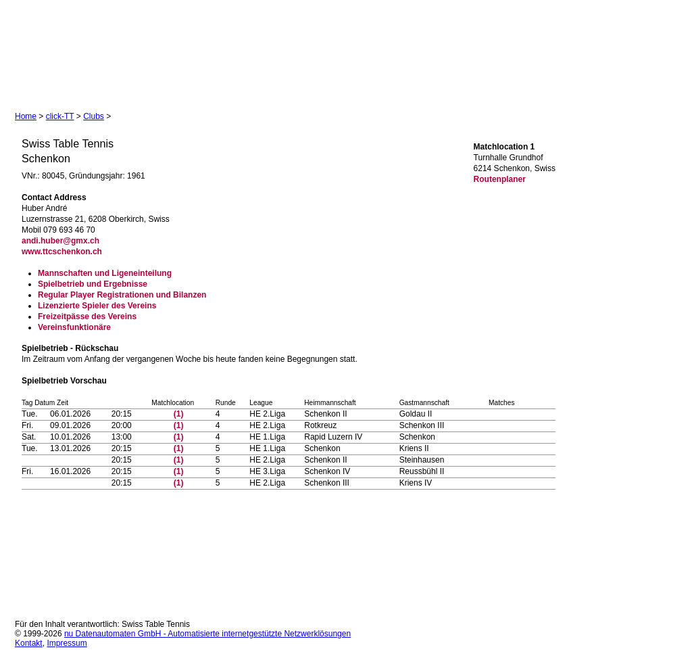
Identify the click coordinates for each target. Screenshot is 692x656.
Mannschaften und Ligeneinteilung (105, 273)
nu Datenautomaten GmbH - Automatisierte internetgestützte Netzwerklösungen (207, 633)
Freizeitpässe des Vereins (87, 316)
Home (25, 116)
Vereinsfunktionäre (74, 327)
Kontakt (29, 643)
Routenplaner (500, 179)
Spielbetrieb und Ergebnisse (92, 284)
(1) (179, 414)
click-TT (60, 116)
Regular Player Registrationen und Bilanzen (122, 295)
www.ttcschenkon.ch (62, 251)
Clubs (93, 116)
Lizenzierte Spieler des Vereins (97, 305)
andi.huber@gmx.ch (60, 240)
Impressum (66, 643)
